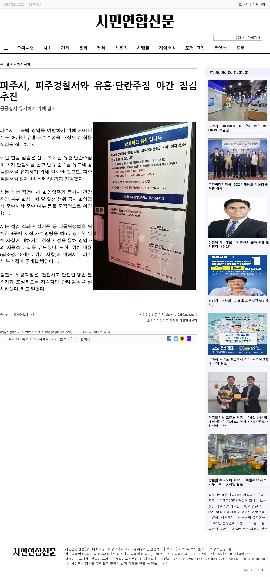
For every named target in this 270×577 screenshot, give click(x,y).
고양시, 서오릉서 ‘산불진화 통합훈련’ (238, 517)
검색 (241, 37)
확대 (11, 338)
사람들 (143, 48)
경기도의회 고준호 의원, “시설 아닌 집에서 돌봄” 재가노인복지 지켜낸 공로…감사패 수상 (238, 421)
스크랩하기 (82, 338)
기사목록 (42, 338)
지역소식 (167, 48)
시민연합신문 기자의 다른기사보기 (174, 320)
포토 (240, 48)
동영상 (220, 48)
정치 (101, 48)
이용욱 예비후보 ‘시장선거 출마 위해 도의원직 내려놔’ (238, 244)
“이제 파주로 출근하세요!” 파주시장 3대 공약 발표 (238, 361)
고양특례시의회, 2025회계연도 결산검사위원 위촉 (237, 186)
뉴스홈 (5, 64)
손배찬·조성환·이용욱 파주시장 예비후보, (238, 302)
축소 (25, 338)
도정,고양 (195, 48)
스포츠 (120, 48)
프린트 (61, 338)
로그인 (243, 4)
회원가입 (258, 4)
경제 (65, 48)
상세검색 (254, 37)
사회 (47, 48)
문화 (83, 48)
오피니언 (25, 48)
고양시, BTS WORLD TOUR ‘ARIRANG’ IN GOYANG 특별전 (237, 128)
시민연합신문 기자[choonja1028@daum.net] (168, 314)
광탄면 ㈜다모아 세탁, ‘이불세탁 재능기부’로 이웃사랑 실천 (237, 482)
